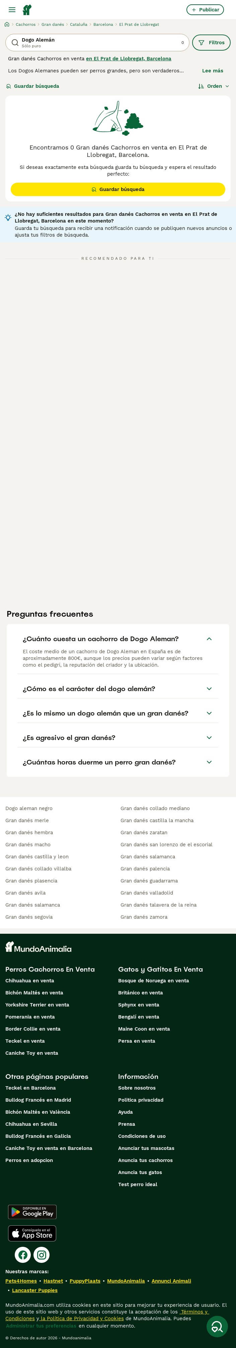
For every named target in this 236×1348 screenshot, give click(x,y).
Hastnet (53, 1281)
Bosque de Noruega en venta (153, 981)
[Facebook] (23, 1255)
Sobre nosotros (137, 1088)
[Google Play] (32, 1212)
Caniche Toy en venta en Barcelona (48, 1148)
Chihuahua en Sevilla (31, 1124)
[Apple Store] (32, 1233)
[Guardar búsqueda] (217, 1326)
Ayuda (125, 1112)
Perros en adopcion (29, 1160)
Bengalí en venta (138, 1017)
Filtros (211, 42)
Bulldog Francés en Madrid (38, 1100)
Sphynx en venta (138, 1005)
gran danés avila (25, 893)
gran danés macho (28, 845)
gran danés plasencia (31, 881)
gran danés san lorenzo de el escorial (167, 845)
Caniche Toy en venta (31, 1053)
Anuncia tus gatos (140, 1172)
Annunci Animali (171, 1281)
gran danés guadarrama (149, 881)
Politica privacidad (140, 1100)
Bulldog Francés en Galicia (38, 1136)
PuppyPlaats (85, 1281)
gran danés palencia (145, 869)
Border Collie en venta (33, 1029)
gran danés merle (27, 820)
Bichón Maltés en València (37, 1112)
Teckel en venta (25, 1041)
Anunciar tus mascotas (146, 1148)
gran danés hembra (29, 833)
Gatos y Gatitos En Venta (160, 969)
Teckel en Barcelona (30, 1088)
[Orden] (214, 86)
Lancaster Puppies (35, 1290)
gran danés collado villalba (38, 869)
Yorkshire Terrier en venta (37, 1005)
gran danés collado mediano (155, 808)
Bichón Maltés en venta (34, 993)
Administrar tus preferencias (41, 1326)
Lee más (212, 71)
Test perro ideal (137, 1184)
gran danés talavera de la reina (158, 905)
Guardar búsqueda (32, 86)
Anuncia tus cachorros (145, 1160)
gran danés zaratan (144, 833)
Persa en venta (136, 1041)
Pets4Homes (21, 1281)
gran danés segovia (29, 917)
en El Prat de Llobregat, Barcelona (128, 59)
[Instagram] (41, 1255)
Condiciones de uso (142, 1136)
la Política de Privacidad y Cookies (81, 1318)
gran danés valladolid (147, 893)
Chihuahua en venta (29, 981)
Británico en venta (140, 993)
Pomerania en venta (30, 1017)
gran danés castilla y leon (37, 857)
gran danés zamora (144, 917)
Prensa (126, 1124)
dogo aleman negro (29, 808)
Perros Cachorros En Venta (50, 969)
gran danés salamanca (32, 905)
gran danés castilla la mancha (157, 820)
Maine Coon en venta (144, 1029)
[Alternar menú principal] (12, 9)
